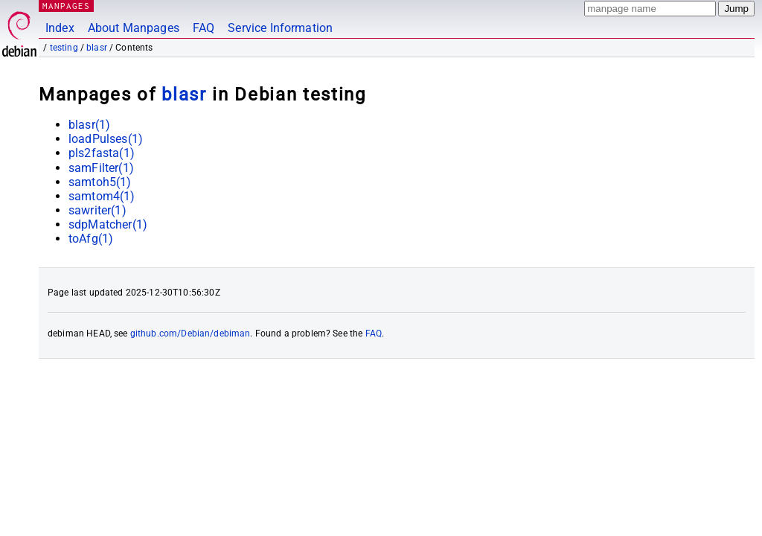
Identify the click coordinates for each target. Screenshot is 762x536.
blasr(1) (89, 125)
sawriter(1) (97, 210)
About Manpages (133, 28)
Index (59, 28)
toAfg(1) (90, 239)
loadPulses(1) (105, 139)
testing (64, 47)
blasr (96, 47)
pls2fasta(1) (101, 153)
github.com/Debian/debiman (190, 333)
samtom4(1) (101, 196)
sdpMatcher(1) (107, 224)
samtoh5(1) (100, 182)
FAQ (203, 28)
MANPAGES (66, 5)
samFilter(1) (101, 168)
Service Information (280, 28)
